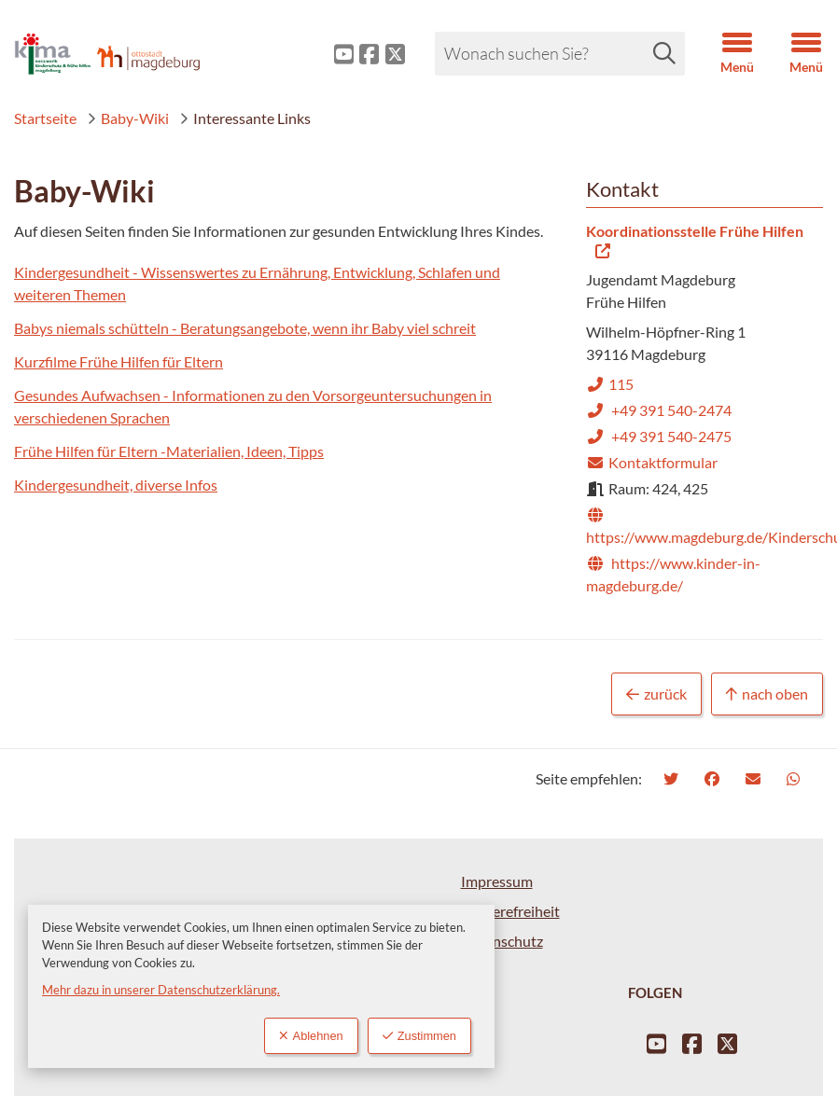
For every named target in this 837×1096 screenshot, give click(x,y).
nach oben (767, 694)
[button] (723, 54)
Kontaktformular (652, 462)
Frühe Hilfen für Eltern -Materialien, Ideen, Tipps (169, 451)
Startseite (45, 118)
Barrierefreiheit (510, 911)
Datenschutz (502, 941)
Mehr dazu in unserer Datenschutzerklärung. (161, 989)
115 (610, 384)
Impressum (497, 881)
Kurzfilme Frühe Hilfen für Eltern (118, 361)
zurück (656, 694)
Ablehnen (311, 1036)
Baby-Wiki (128, 118)
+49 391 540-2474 (659, 410)
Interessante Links (245, 118)
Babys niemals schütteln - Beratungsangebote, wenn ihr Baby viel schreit (245, 328)
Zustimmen (419, 1036)
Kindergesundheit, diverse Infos (115, 484)
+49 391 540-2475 (659, 436)
